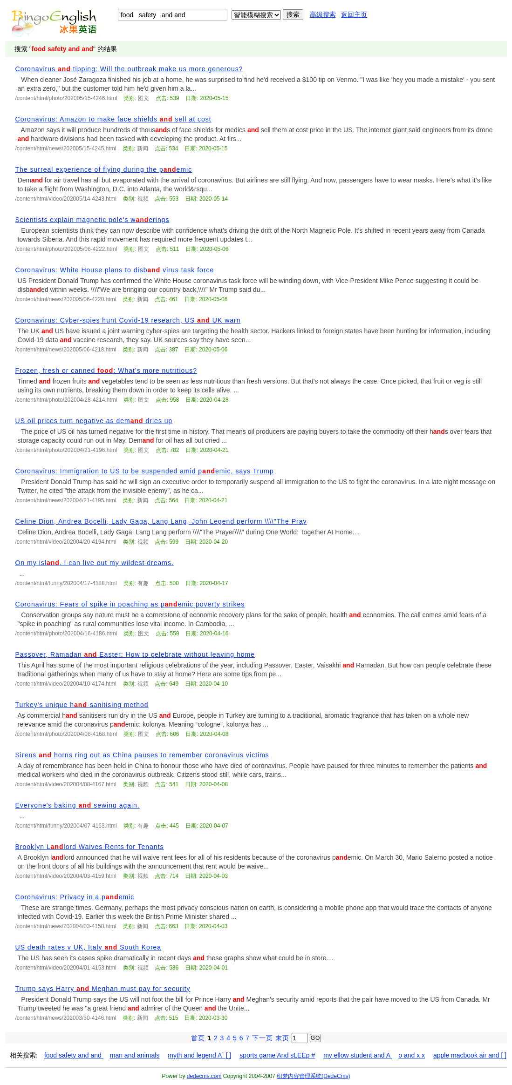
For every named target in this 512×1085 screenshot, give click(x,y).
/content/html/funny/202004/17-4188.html (66, 583)
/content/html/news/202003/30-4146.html (65, 1018)
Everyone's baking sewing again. (77, 805)
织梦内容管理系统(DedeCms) (313, 1076)
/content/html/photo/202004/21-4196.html (66, 450)
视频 (143, 198)
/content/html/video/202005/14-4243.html (65, 198)
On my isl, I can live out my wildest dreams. (94, 562)
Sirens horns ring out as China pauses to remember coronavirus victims (142, 755)
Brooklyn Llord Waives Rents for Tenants (89, 846)
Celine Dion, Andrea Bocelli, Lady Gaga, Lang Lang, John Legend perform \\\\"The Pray (161, 521)
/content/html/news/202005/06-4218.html (65, 349)
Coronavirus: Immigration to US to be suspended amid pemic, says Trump (144, 471)
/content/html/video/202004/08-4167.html (65, 784)
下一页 (262, 1038)
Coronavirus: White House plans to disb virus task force (114, 270)
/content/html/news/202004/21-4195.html (65, 500)
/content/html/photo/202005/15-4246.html (66, 98)
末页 (282, 1038)
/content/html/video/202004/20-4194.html (65, 542)
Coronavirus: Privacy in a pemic (75, 897)
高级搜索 (323, 14)
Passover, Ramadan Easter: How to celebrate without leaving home (135, 654)
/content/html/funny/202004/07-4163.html (66, 825)
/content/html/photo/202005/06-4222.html (66, 249)
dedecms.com (204, 1076)
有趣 (143, 583)
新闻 (142, 148)
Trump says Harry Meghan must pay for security (103, 988)
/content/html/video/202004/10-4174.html (65, 684)
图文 (143, 98)
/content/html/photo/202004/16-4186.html (66, 633)
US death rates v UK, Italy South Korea (88, 947)
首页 (198, 1038)
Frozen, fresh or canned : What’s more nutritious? (106, 370)
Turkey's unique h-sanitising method (82, 704)
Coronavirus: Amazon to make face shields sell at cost (113, 119)
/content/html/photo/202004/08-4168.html (66, 734)
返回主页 (354, 14)
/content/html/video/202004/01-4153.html (65, 967)
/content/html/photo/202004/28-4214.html (66, 400)
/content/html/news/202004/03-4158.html (65, 926)
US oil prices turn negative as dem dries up (94, 421)
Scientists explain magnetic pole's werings (92, 219)
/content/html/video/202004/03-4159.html (65, 876)
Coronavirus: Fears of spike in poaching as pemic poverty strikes (130, 604)
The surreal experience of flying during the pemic (103, 169)
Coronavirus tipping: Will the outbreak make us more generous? (129, 69)
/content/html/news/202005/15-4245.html (65, 148)
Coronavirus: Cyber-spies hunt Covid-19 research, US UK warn (128, 320)
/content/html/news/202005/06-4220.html (65, 299)
